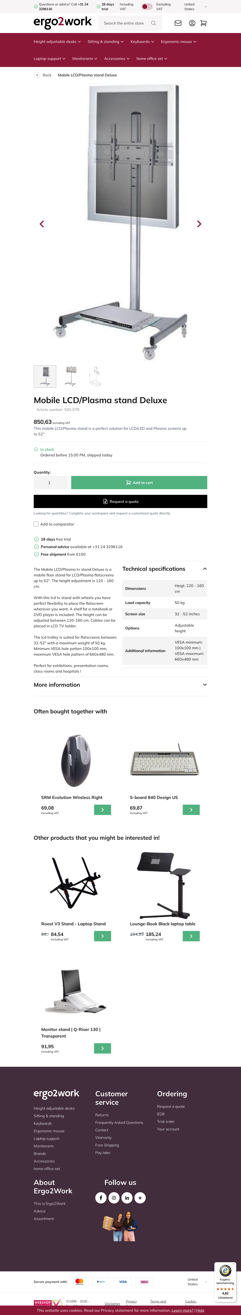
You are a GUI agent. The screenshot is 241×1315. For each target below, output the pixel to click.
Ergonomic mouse (179, 41)
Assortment (44, 1218)
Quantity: (42, 472)
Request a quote (121, 501)
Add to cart (139, 482)
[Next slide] (198, 224)
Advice (40, 1211)
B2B (161, 1114)
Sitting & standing (106, 41)
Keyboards (142, 41)
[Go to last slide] (42, 224)
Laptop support (50, 58)
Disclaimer (112, 1304)
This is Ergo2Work (50, 1203)
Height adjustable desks (57, 41)
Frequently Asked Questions (119, 1122)
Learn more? (182, 1310)
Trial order (166, 1121)
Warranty (103, 1137)
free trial (56, 539)
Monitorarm (85, 58)
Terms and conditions (158, 1303)
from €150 (63, 554)
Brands (40, 1153)
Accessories (117, 58)
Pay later (102, 1152)
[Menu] (233, 1265)
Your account (168, 1129)
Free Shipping (107, 1145)
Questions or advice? (54, 4)
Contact (101, 1130)
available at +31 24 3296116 (82, 546)
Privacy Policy (131, 1303)
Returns (102, 1114)
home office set (152, 58)
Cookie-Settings (191, 1303)
